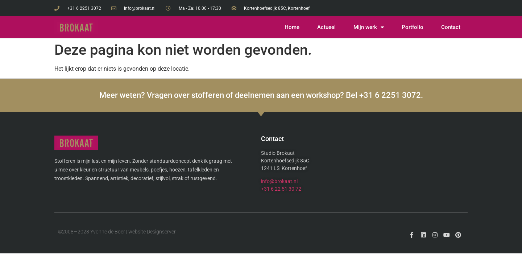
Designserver (161, 232)
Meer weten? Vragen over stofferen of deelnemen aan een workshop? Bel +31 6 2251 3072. (261, 95)
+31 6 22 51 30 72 (281, 189)
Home (292, 27)
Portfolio (412, 27)
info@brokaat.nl (279, 181)
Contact (450, 27)
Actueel (326, 27)
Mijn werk (368, 27)
